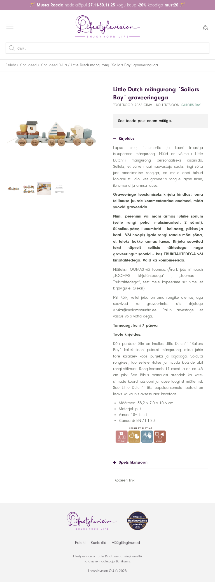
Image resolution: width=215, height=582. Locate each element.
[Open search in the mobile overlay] (107, 48)
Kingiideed (28, 65)
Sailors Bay (191, 105)
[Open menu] (10, 27)
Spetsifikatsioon (130, 462)
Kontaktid (98, 542)
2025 (123, 571)
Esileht (11, 65)
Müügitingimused (125, 542)
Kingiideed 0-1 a (54, 65)
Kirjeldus (123, 138)
